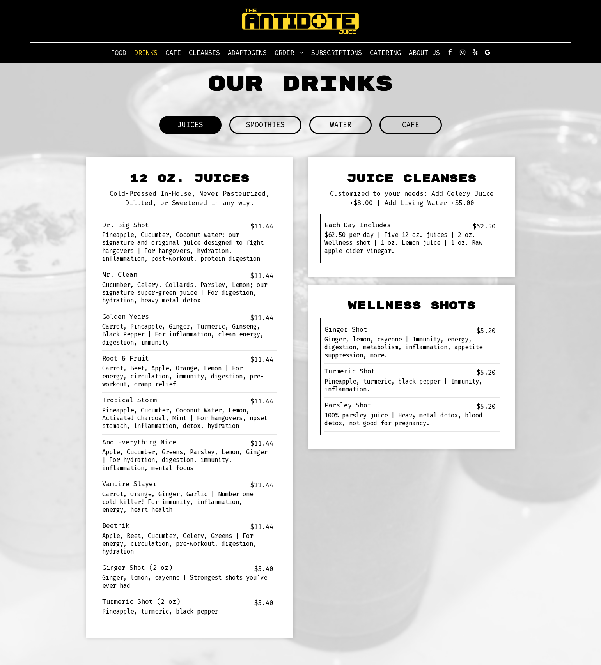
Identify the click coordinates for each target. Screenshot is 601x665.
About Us (424, 53)
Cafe (173, 53)
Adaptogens (247, 53)
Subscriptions (336, 53)
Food (118, 53)
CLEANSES (204, 53)
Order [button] (289, 53)
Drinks (146, 53)
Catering (385, 53)
